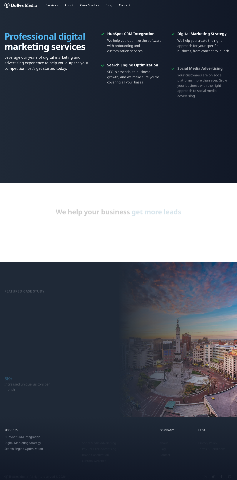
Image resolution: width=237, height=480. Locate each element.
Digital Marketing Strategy (22, 449)
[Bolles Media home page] (20, 5)
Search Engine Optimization (23, 455)
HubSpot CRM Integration (22, 443)
